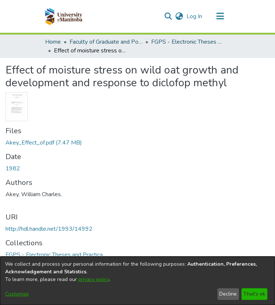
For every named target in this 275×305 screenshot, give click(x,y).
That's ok (254, 293)
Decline (228, 293)
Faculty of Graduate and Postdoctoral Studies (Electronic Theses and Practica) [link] (106, 42)
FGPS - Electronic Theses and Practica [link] (187, 42)
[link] (43, 143)
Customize (17, 293)
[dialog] (137, 281)
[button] (63, 16)
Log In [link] (194, 16)
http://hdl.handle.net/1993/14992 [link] (49, 229)
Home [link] (53, 42)
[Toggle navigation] (220, 16)
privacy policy (93, 279)
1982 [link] (12, 169)
